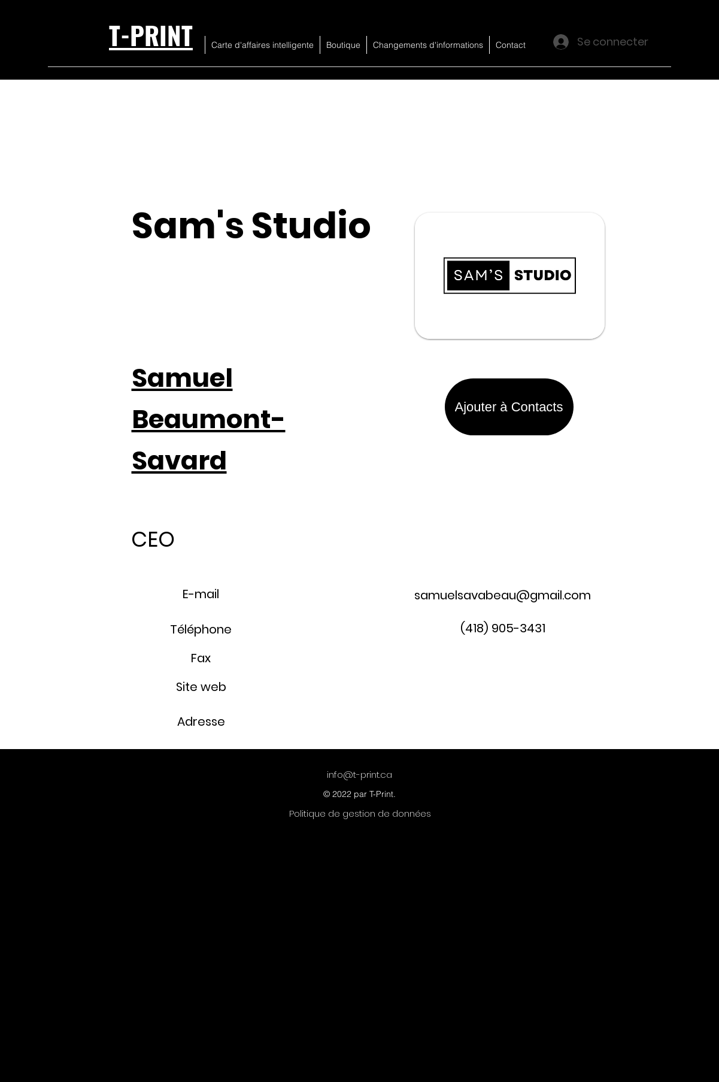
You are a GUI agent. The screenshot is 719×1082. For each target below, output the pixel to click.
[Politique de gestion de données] (360, 814)
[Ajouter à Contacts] (509, 406)
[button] (667, 36)
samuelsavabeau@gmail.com (502, 595)
